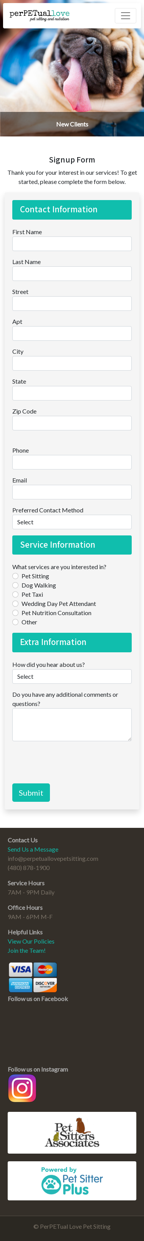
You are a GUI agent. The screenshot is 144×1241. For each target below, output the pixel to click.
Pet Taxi (32, 594)
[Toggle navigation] (125, 15)
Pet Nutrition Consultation (56, 612)
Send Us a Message (33, 849)
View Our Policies (31, 941)
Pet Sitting (35, 575)
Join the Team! (27, 950)
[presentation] (70, 762)
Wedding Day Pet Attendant (59, 603)
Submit (31, 792)
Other (29, 621)
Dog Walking (39, 585)
